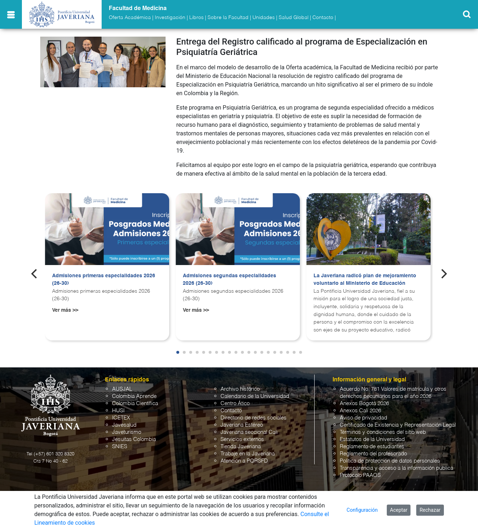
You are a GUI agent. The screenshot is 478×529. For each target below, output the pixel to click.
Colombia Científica (135, 403)
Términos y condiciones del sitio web (383, 432)
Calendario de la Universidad (255, 396)
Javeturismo (126, 432)
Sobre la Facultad (228, 17)
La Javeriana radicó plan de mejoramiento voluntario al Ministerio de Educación (365, 279)
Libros (196, 17)
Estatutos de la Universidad (372, 439)
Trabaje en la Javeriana (248, 453)
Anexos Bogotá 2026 (364, 403)
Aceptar (399, 510)
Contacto (322, 17)
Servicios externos (242, 439)
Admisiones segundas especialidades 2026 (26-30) (229, 279)
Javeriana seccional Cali (249, 432)
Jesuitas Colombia (134, 439)
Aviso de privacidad (363, 418)
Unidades (263, 17)
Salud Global (293, 17)
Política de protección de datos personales (390, 461)
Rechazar (429, 510)
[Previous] (35, 274)
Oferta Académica (130, 17)
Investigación (170, 17)
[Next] (443, 274)
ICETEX (121, 418)
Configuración (362, 510)
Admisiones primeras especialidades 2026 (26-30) (103, 279)
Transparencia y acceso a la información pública (396, 468)
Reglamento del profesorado (373, 453)
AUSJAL (122, 389)
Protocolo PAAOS (360, 475)
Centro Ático (235, 403)
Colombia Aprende (134, 396)
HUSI (118, 410)
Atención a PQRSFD (244, 461)
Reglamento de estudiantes (372, 446)
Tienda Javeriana (241, 446)
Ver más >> (65, 310)
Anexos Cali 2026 (360, 410)
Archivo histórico (240, 389)
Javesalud (124, 425)
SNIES (119, 446)
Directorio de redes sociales (254, 418)
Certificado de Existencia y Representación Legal (398, 425)
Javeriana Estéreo (242, 425)
